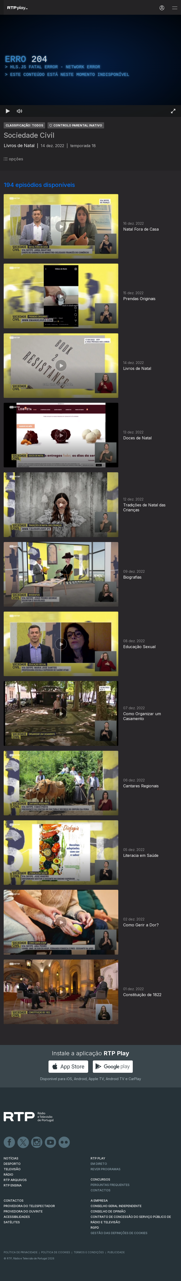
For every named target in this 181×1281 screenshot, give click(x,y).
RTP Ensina (13, 1185)
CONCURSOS (100, 1179)
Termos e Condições (89, 1252)
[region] (90, 66)
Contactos (100, 1190)
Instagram (37, 1142)
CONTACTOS (14, 1200)
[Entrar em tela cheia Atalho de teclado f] (173, 111)
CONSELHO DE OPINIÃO (108, 1211)
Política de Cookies (55, 1252)
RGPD (95, 1227)
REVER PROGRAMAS (106, 1169)
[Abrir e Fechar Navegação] (174, 8)
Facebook (9, 1142)
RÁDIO (8, 1174)
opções (13, 158)
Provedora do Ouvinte (23, 1211)
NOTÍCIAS (11, 1158)
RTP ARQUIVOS (15, 1180)
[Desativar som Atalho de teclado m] (19, 111)
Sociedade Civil (29, 135)
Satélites (12, 1222)
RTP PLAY (98, 1158)
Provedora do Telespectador (29, 1206)
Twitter (23, 1142)
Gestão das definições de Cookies (119, 1233)
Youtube (51, 1142)
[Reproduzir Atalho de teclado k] (8, 111)
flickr (64, 1142)
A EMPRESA (99, 1200)
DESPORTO (12, 1164)
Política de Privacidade (20, 1252)
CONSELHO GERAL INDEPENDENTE (116, 1206)
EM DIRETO (99, 1164)
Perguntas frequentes (110, 1185)
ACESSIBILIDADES (17, 1217)
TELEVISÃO (12, 1169)
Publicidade (116, 1252)
